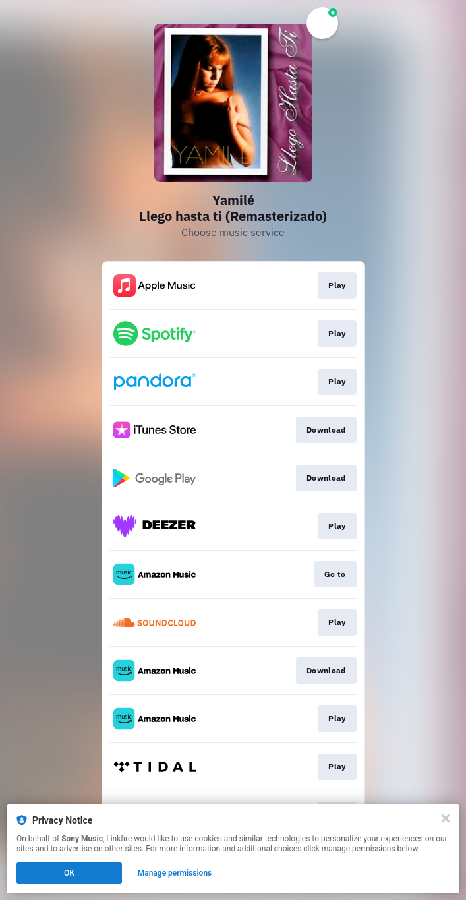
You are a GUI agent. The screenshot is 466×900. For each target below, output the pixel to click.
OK (69, 873)
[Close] (445, 818)
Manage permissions (175, 873)
